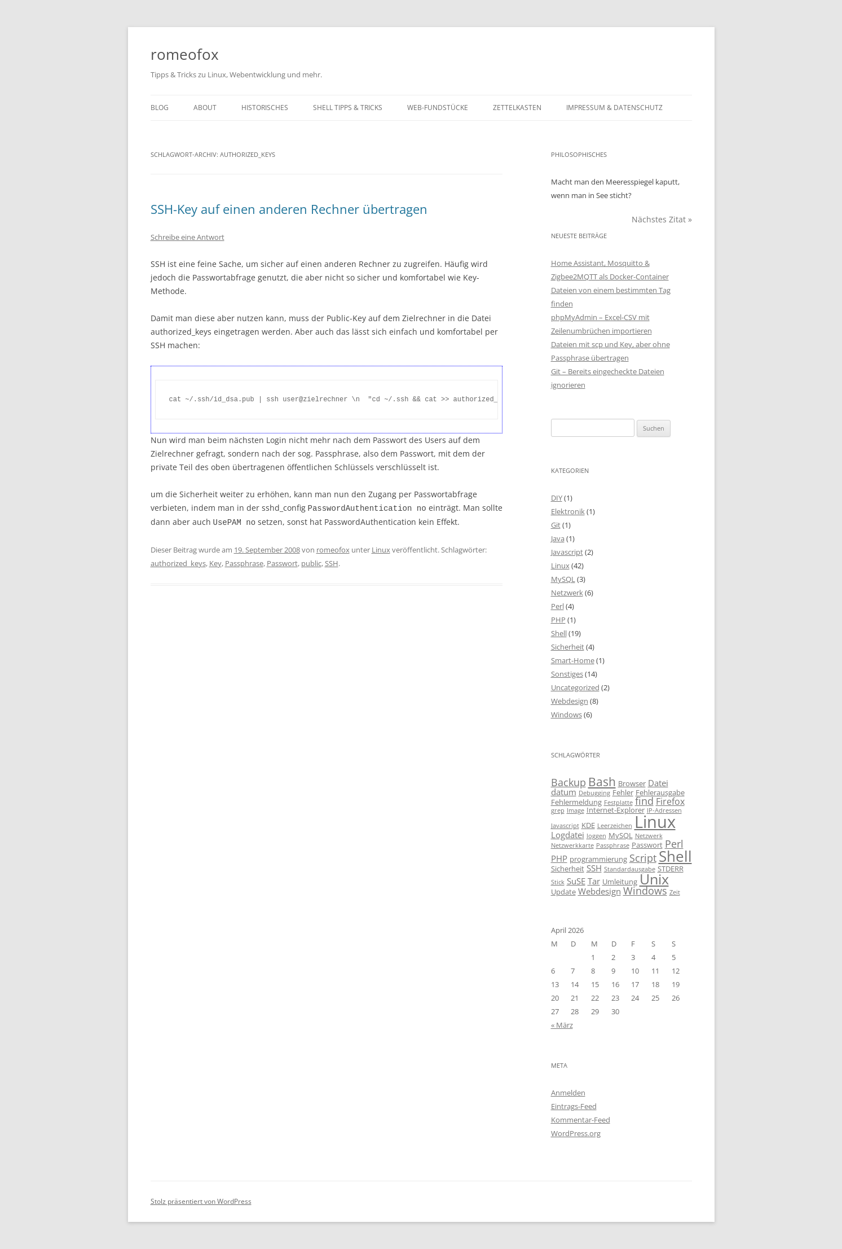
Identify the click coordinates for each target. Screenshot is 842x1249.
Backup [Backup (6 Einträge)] (568, 782)
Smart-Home (572, 660)
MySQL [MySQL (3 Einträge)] (621, 835)
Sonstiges (567, 674)
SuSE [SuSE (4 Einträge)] (576, 881)
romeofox (185, 54)
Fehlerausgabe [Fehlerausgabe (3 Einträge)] (660, 792)
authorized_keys (178, 562)
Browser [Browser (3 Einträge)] (632, 783)
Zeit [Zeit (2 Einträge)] (674, 892)
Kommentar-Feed (580, 1120)
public (311, 562)
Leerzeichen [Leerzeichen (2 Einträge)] (614, 826)
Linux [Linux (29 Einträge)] (655, 821)
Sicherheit (567, 647)
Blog (160, 107)
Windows (566, 714)
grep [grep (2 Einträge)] (558, 810)
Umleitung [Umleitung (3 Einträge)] (619, 882)
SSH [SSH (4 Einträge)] (594, 868)
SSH (331, 562)
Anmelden (568, 1093)
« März (562, 1025)
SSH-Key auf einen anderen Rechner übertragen (289, 208)
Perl (557, 606)
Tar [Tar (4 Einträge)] (594, 881)
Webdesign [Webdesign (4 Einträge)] (599, 891)
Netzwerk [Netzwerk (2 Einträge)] (649, 836)
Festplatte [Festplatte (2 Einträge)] (618, 803)
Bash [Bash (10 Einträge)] (602, 781)
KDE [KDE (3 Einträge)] (588, 825)
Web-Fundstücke (437, 107)
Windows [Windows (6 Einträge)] (645, 890)
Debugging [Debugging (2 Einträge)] (594, 793)
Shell (559, 633)
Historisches (264, 107)
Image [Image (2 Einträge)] (575, 810)
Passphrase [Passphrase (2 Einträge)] (612, 845)
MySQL (563, 579)
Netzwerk (567, 593)
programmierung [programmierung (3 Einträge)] (598, 859)
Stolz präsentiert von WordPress (201, 1201)
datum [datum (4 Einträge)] (563, 791)
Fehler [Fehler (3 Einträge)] (622, 792)
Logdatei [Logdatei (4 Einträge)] (567, 834)
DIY (556, 498)
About (205, 107)
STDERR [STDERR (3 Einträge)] (671, 869)
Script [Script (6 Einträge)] (642, 858)
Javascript (567, 552)
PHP (558, 620)
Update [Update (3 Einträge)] (563, 892)
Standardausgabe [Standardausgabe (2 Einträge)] (629, 869)
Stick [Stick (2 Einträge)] (558, 882)
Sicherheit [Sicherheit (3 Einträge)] (567, 869)
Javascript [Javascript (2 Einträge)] (565, 826)
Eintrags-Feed (574, 1106)
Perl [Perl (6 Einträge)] (674, 844)
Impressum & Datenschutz (614, 107)
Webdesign (569, 701)
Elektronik (568, 511)
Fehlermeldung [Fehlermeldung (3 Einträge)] (576, 802)
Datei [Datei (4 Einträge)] (658, 782)
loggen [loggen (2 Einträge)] (596, 836)
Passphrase (244, 562)
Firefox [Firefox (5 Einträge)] (670, 801)
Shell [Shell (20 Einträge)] (675, 856)
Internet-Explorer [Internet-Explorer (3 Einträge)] (616, 810)
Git (556, 525)
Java (558, 538)
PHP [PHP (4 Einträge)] (559, 858)
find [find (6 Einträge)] (644, 801)
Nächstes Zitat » (662, 219)
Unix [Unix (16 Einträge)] (654, 879)
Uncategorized (575, 687)
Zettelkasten (517, 107)
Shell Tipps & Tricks (347, 107)
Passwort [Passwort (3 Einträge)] (647, 845)
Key (215, 562)
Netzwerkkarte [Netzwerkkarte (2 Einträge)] (572, 845)
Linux (381, 549)
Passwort (282, 562)
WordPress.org (576, 1133)
